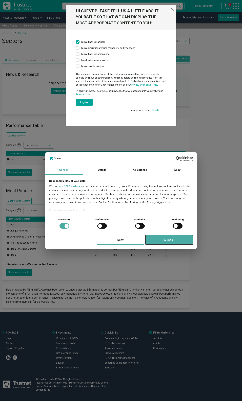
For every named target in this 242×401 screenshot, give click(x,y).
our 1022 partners (70, 186)
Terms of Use (83, 94)
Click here (157, 110)
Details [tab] (102, 169)
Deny (120, 239)
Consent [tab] (64, 169)
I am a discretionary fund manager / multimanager (108, 48)
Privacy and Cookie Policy (144, 84)
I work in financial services (94, 60)
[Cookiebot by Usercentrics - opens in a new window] (178, 158)
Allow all (169, 239)
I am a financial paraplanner (95, 54)
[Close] (172, 9)
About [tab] (178, 169)
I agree (84, 102)
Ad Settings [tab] (140, 169)
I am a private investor (93, 66)
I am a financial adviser (93, 42)
